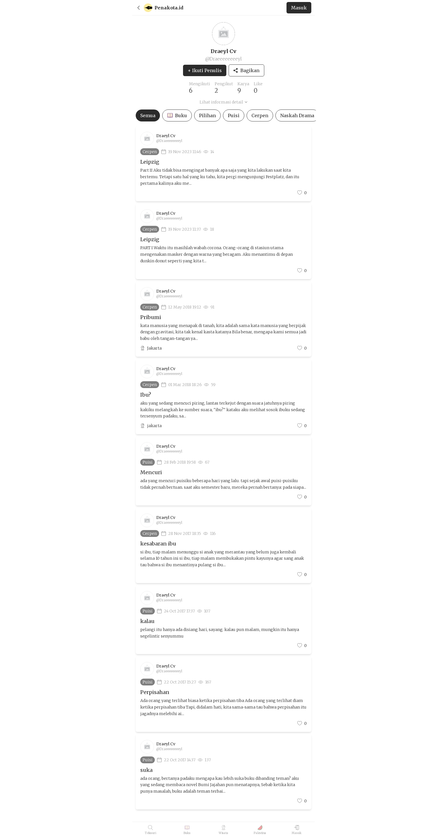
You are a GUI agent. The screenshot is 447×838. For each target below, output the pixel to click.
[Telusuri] (150, 830)
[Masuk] (296, 830)
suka (146, 770)
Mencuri (151, 472)
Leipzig (149, 162)
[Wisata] (223, 830)
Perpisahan (154, 692)
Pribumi (150, 317)
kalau (147, 621)
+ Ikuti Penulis (205, 70)
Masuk (299, 8)
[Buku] (187, 830)
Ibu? (145, 394)
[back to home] (213, 7)
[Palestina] (260, 830)
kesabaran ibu (158, 543)
